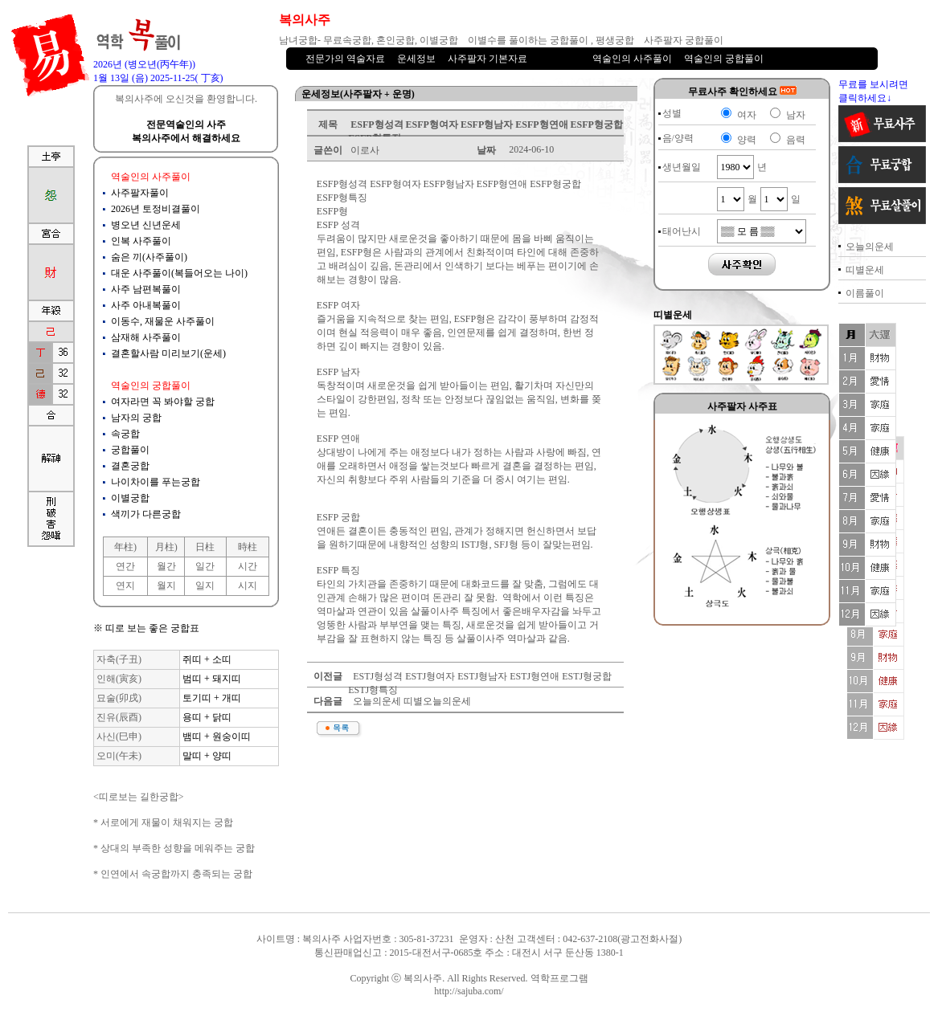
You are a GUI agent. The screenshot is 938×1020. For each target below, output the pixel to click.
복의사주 (422, 978)
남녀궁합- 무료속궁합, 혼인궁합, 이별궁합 (368, 40)
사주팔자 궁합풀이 (683, 40)
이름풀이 (865, 293)
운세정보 (416, 58)
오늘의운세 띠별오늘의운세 (410, 701)
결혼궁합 (130, 465)
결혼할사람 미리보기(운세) (168, 353)
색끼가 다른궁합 (146, 514)
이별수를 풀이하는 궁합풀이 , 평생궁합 (551, 40)
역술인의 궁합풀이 (724, 58)
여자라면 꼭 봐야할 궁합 (163, 401)
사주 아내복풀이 (146, 305)
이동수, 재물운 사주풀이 (163, 321)
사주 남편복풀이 (146, 289)
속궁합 (125, 433)
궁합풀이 (130, 449)
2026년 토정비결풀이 (155, 208)
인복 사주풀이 (141, 241)
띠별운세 (865, 269)
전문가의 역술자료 (345, 58)
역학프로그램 (559, 978)
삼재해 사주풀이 (146, 337)
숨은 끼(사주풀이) (149, 257)
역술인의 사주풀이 (632, 58)
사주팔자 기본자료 (487, 58)
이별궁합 (130, 498)
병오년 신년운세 (146, 225)
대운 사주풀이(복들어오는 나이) (179, 273)
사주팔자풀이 (140, 192)
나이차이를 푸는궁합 (155, 482)
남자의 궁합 (136, 417)
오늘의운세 (870, 246)
